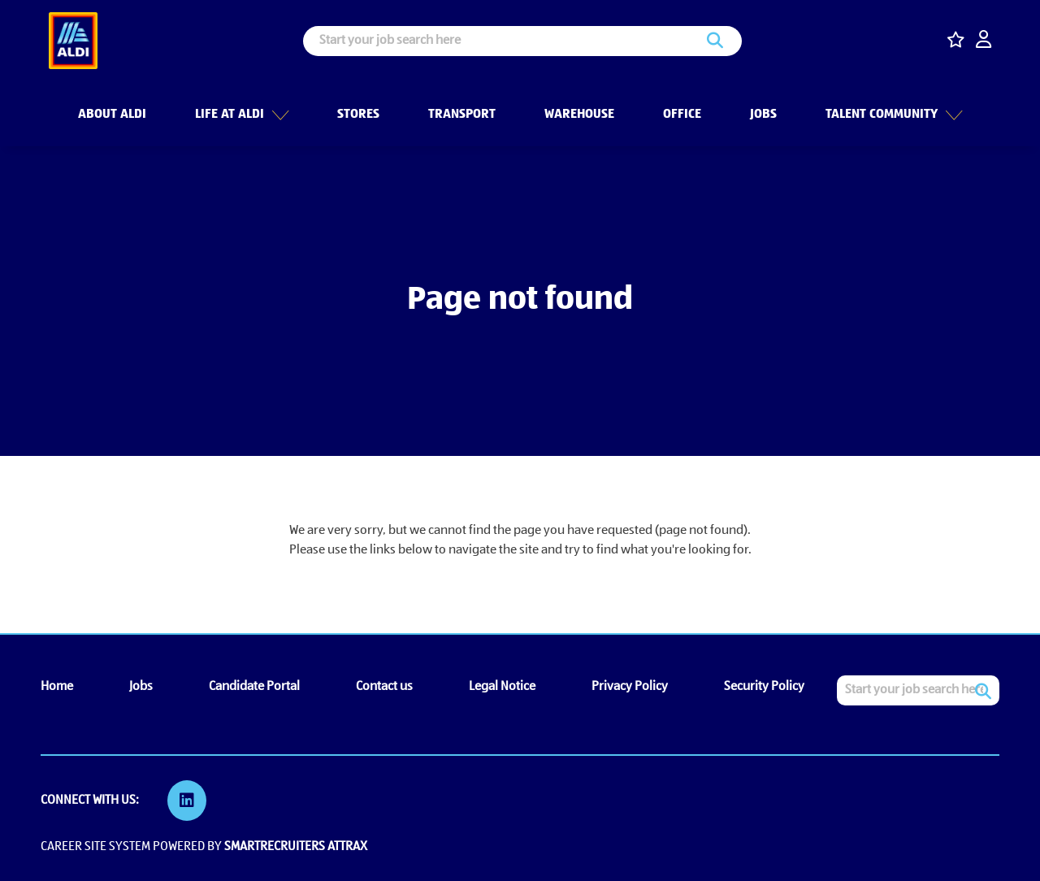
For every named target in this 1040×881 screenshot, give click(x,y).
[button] (277, 113)
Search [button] (715, 41)
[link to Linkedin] (186, 800)
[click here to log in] (983, 41)
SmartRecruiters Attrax (295, 846)
